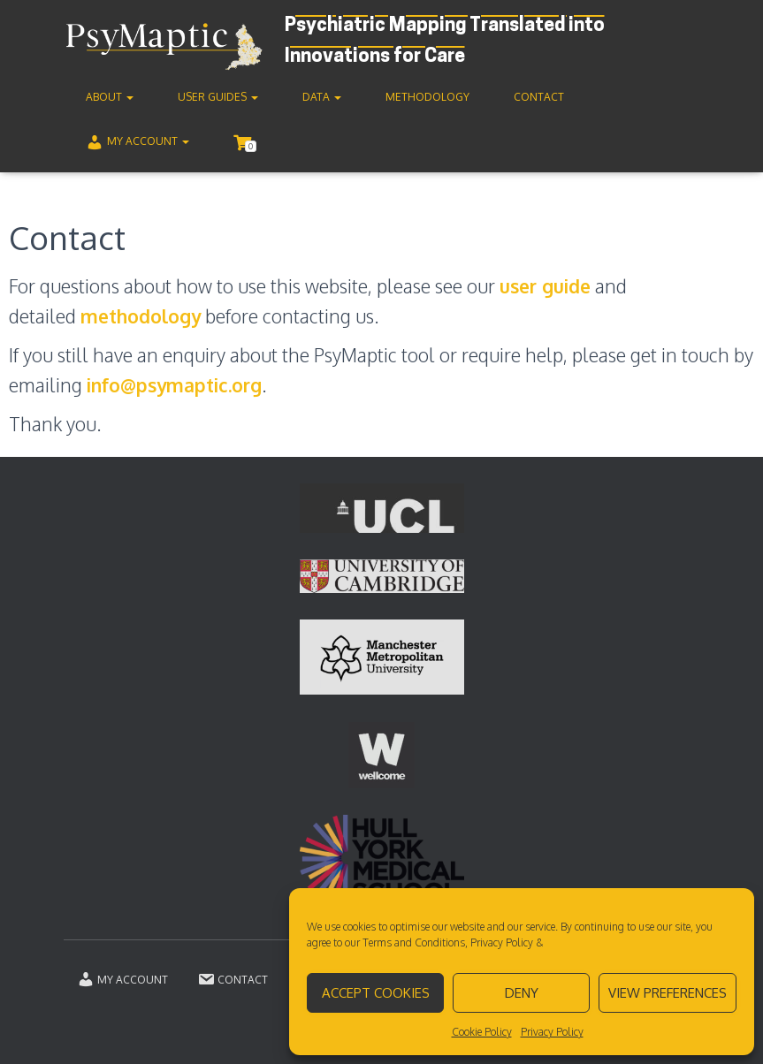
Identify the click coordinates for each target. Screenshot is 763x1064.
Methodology (427, 96)
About (110, 96)
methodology (140, 316)
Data (321, 96)
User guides (218, 96)
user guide (545, 286)
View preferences (667, 992)
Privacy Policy (501, 942)
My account (137, 142)
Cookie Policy (482, 1031)
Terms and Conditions (413, 942)
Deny (521, 992)
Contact (539, 96)
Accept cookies (376, 992)
